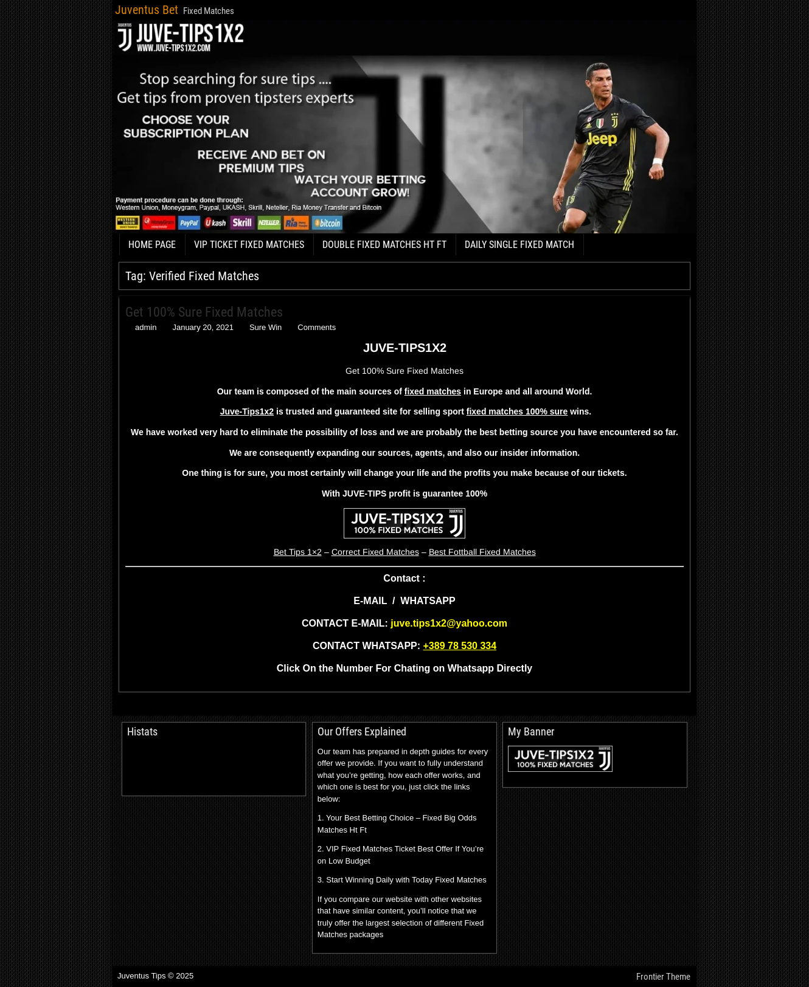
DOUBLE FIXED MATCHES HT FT (384, 244)
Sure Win (265, 327)
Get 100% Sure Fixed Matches (204, 312)
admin (145, 327)
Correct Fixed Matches (375, 552)
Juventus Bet (146, 9)
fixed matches (432, 391)
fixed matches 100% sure (517, 411)
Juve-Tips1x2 (247, 411)
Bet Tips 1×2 (298, 552)
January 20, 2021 (202, 327)
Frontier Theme (663, 976)
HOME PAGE (152, 244)
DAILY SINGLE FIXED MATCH (519, 244)
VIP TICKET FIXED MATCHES (249, 244)
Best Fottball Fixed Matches (482, 552)
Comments (316, 327)
